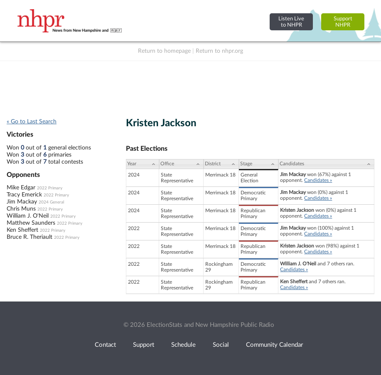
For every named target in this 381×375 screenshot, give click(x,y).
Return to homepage (164, 51)
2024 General (51, 202)
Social (221, 345)
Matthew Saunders (31, 223)
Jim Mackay (22, 202)
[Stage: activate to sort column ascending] (258, 164)
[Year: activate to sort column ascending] (142, 164)
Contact (105, 345)
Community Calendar (274, 345)
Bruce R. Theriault (29, 237)
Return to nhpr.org (219, 51)
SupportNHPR (343, 21)
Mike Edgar (21, 188)
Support (143, 345)
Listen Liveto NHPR (291, 21)
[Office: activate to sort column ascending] (181, 164)
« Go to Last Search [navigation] (32, 122)
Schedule (183, 345)
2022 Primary (49, 188)
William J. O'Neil (28, 216)
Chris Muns (21, 209)
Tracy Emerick (24, 195)
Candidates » (318, 180)
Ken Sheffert (22, 230)
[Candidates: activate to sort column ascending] (326, 164)
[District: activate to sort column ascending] (221, 164)
